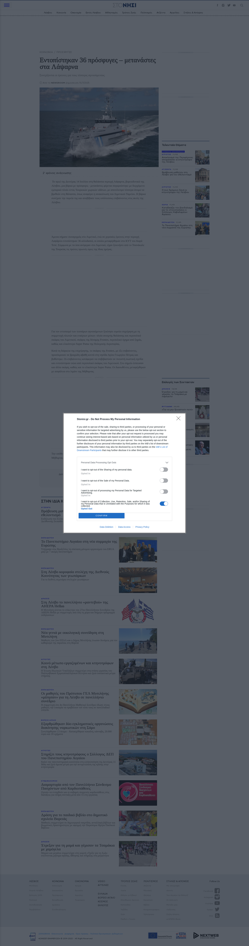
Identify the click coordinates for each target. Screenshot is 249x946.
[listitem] (124, 462)
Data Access (124, 527)
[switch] (164, 469)
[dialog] (124, 473)
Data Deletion (106, 527)
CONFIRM (102, 515)
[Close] (179, 419)
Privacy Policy (142, 527)
